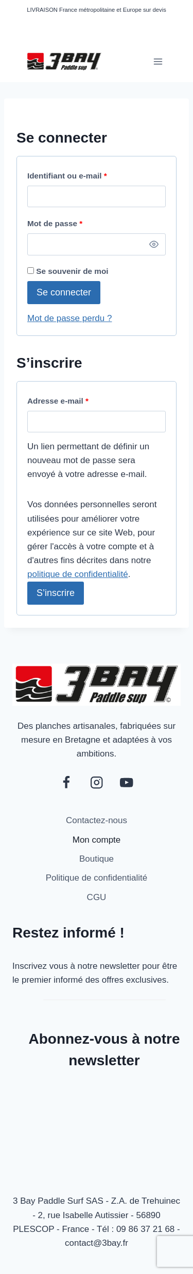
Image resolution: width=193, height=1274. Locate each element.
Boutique (96, 859)
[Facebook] (66, 782)
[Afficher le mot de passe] (154, 244)
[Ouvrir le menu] (157, 61)
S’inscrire (56, 593)
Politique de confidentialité (97, 878)
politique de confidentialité (77, 574)
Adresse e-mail (60, 401)
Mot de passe (57, 223)
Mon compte (97, 840)
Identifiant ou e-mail (70, 176)
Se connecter (64, 292)
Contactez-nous (96, 820)
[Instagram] (96, 782)
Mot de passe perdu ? (69, 318)
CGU (97, 897)
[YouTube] (127, 782)
